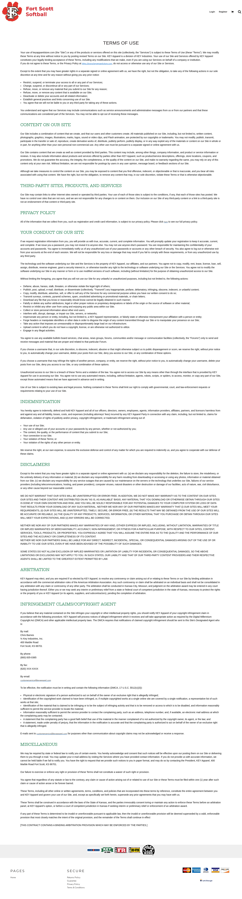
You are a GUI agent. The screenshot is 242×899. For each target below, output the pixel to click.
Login (212, 11)
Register (223, 11)
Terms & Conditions (76, 887)
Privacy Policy (73, 884)
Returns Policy (73, 877)
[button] (232, 12)
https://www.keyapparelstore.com (97, 63)
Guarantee (71, 880)
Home (13, 877)
